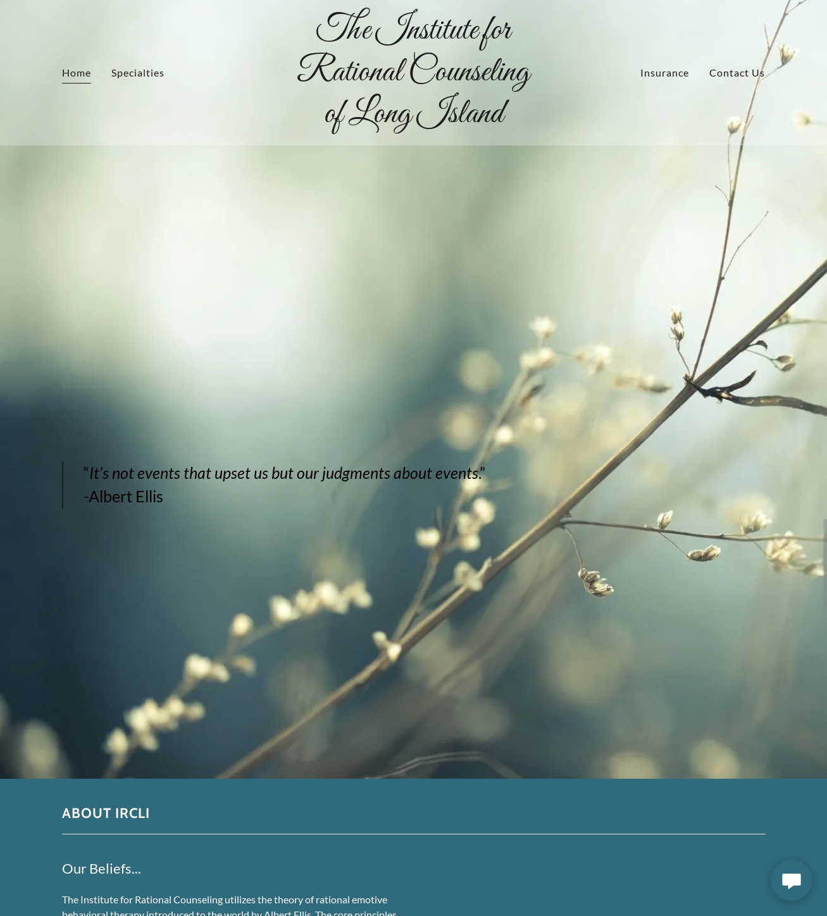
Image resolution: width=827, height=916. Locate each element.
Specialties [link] (138, 72)
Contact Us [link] (737, 72)
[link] (413, 118)
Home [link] (76, 72)
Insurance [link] (664, 72)
